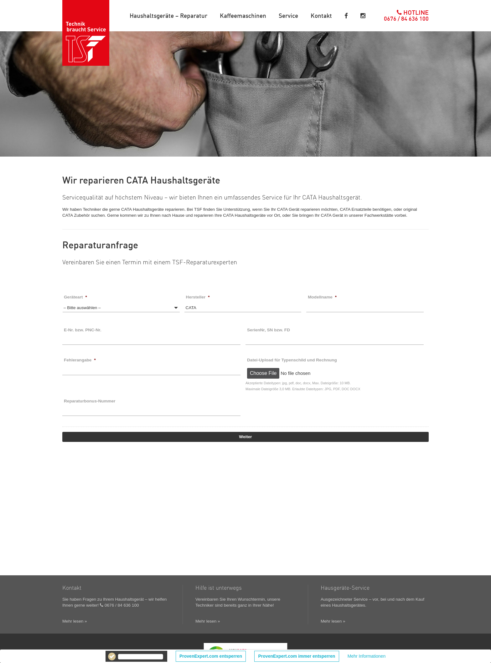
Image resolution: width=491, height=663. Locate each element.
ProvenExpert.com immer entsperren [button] (296, 656)
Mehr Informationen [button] (366, 656)
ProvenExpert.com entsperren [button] (210, 656)
